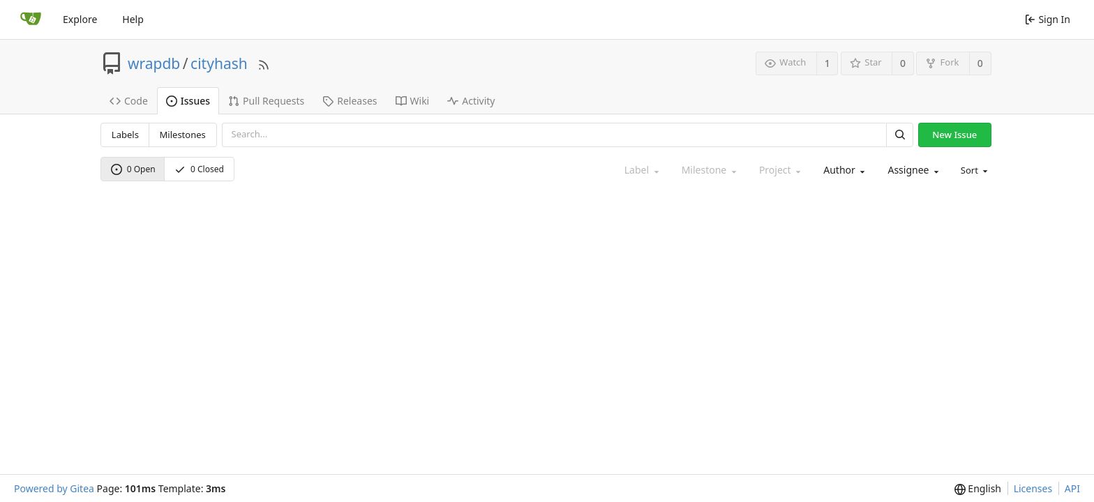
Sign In (1047, 19)
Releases (349, 100)
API (1072, 488)
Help (133, 19)
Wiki (413, 100)
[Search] (899, 135)
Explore (80, 19)
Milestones (183, 134)
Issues (188, 100)
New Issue (954, 134)
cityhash (219, 63)
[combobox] (842, 170)
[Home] (30, 19)
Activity (471, 100)
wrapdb (154, 63)
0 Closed (199, 169)
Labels (125, 134)
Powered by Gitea (54, 488)
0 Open (133, 169)
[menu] (973, 170)
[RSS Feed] (263, 63)
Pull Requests (266, 100)
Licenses (1033, 488)
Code (129, 100)
